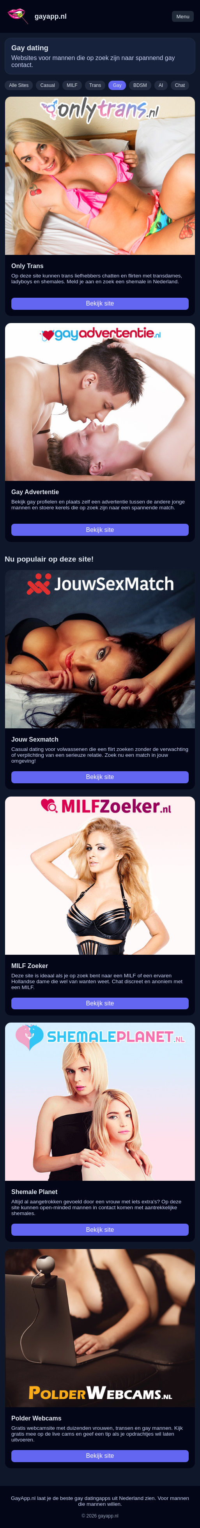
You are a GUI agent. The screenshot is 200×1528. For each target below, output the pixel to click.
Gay (117, 85)
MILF (72, 85)
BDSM (140, 85)
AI (161, 85)
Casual (48, 85)
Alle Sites (18, 85)
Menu (182, 16)
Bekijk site (100, 303)
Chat (180, 85)
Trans (95, 85)
